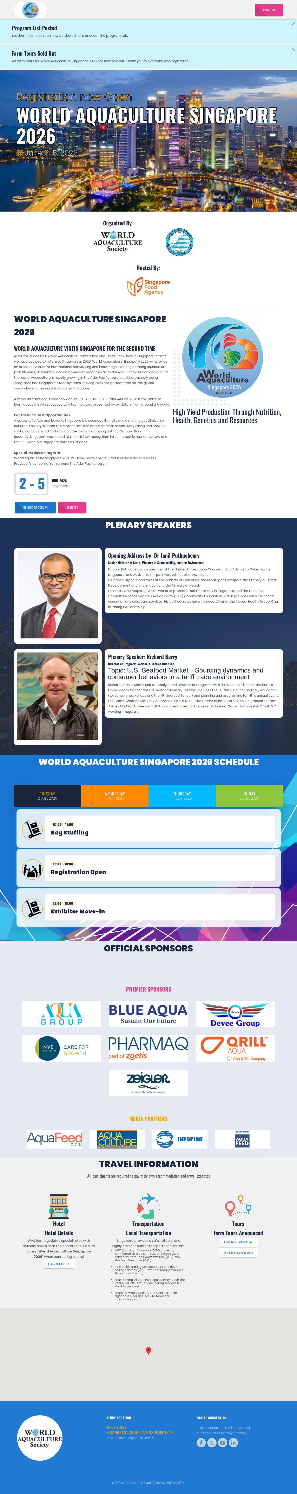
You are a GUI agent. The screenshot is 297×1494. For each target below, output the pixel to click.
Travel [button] (241, 9)
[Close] (293, 24)
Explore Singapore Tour (238, 1252)
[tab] (47, 796)
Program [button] (222, 9)
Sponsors (204, 9)
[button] (148, 1351)
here (80, 35)
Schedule (185, 9)
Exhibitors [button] (163, 9)
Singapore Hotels (59, 1263)
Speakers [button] (141, 9)
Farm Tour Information (238, 1242)
